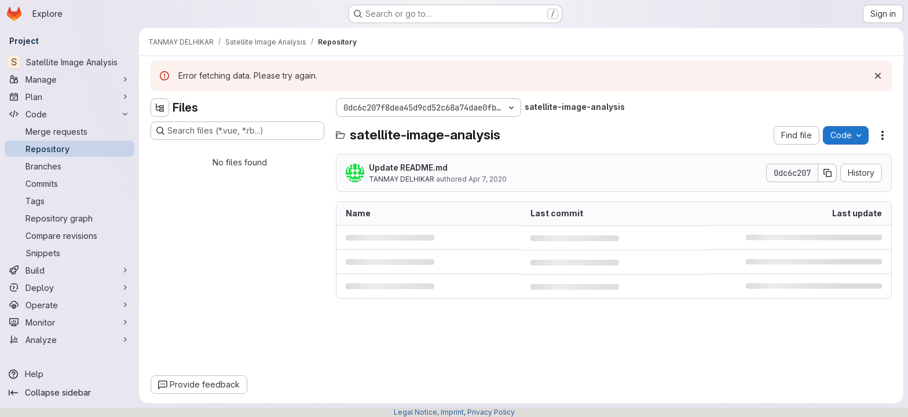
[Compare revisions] (69, 235)
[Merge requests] (69, 131)
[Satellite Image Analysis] (69, 62)
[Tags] (69, 201)
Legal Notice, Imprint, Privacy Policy (454, 412)
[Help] (69, 374)
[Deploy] (69, 287)
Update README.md (408, 167)
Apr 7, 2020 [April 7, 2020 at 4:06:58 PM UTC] (487, 179)
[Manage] (69, 79)
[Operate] (69, 305)
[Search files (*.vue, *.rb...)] (237, 130)
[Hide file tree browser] (160, 107)
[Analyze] (69, 339)
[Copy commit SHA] (827, 173)
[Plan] (69, 96)
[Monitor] (69, 322)
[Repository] (69, 149)
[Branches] (69, 166)
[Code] (69, 114)
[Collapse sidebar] (69, 393)
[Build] (69, 270)
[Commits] (69, 183)
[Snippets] (69, 253)
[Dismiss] (878, 76)
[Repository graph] (69, 218)
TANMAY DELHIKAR (401, 179)
